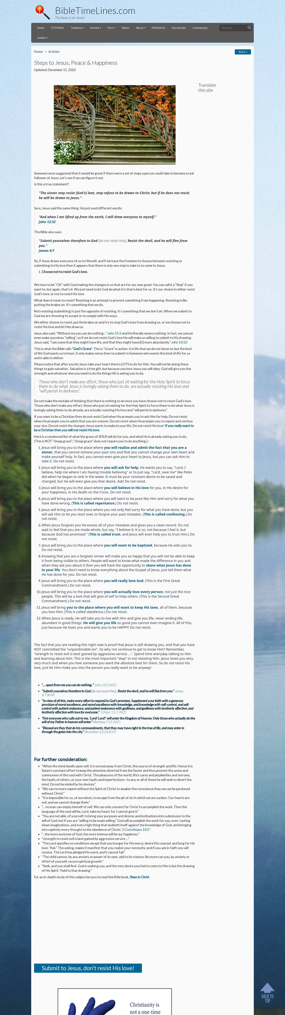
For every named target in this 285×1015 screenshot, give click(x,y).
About (139, 27)
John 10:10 (179, 342)
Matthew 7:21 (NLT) (106, 722)
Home (40, 27)
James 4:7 (46, 250)
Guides (41, 37)
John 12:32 (47, 221)
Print (110, 27)
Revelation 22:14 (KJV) (100, 732)
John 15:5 (114, 333)
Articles (94, 27)
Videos (126, 27)
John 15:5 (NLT (105, 685)
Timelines (76, 27)
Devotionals (179, 27)
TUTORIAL (57, 27)
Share (242, 51)
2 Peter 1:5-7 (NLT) (114, 712)
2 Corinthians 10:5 (135, 830)
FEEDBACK (158, 27)
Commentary (200, 27)
